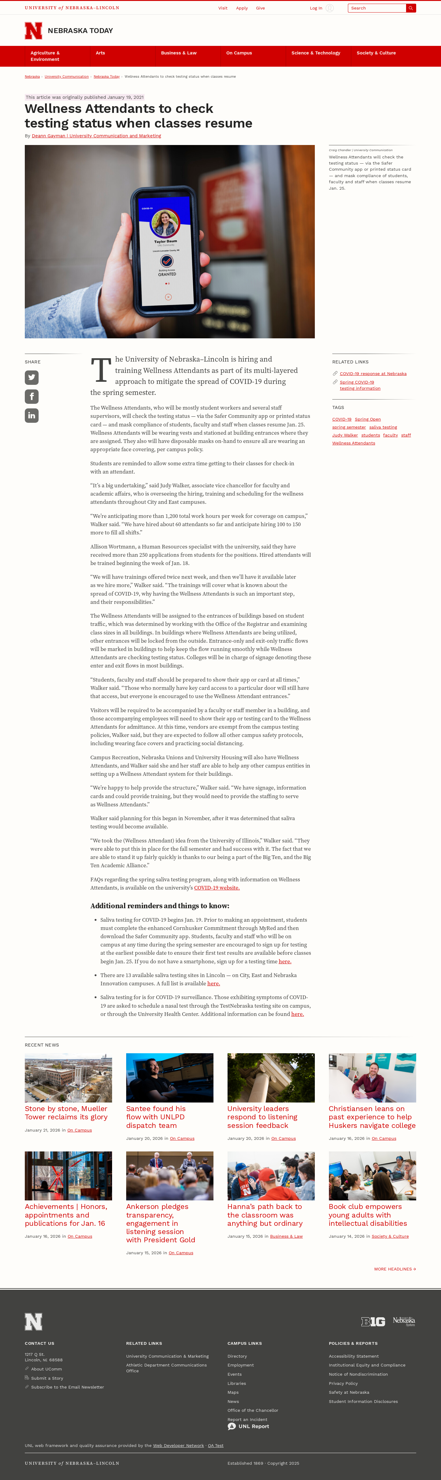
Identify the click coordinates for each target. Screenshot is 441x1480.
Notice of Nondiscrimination (358, 1374)
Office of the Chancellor (253, 1410)
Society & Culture (376, 53)
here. (285, 961)
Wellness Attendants (353, 443)
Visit (223, 8)
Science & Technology (316, 53)
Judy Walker (345, 435)
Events (235, 1374)
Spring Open (368, 419)
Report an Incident (248, 1424)
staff (406, 435)
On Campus (239, 53)
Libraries (237, 1383)
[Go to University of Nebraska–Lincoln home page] (33, 30)
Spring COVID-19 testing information (360, 385)
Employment (241, 1365)
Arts (100, 53)
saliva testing (383, 427)
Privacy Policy (343, 1383)
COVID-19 (342, 419)
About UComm (46, 1369)
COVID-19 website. (217, 887)
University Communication (67, 76)
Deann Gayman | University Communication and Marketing (96, 136)
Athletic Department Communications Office (166, 1368)
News (233, 1401)
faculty (390, 435)
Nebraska (32, 76)
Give (260, 8)
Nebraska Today (80, 30)
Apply (242, 8)
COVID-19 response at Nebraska (373, 373)
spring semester (349, 427)
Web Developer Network (178, 1445)
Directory (237, 1356)
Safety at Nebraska (349, 1392)
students (370, 435)
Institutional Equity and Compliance (367, 1365)
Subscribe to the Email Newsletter (67, 1387)
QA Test (216, 1445)
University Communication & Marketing (167, 1356)
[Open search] (382, 8)
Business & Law (179, 53)
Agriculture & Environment (45, 56)
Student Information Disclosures (363, 1401)
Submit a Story (47, 1378)
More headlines (393, 1268)
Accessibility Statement (354, 1356)
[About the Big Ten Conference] (373, 1322)
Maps (233, 1392)
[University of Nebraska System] (404, 1322)
